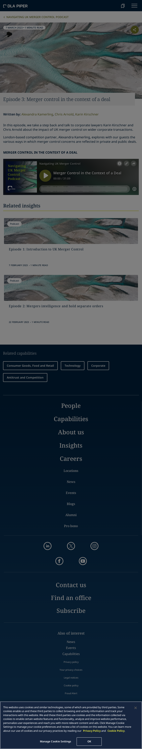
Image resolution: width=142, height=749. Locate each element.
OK (89, 741)
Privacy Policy (92, 731)
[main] (71, 725)
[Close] (135, 707)
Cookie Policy (116, 731)
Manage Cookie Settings (55, 741)
